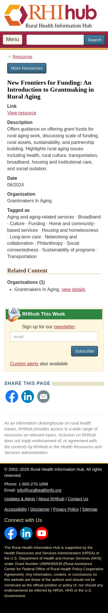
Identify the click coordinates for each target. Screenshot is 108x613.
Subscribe (84, 351)
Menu (12, 39)
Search (94, 39)
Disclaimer (40, 509)
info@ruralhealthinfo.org (39, 490)
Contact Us (78, 499)
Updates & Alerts (19, 499)
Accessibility (15, 509)
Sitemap (89, 509)
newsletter (64, 326)
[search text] (55, 40)
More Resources (27, 68)
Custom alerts (24, 363)
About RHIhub (51, 499)
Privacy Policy (66, 509)
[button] (11, 396)
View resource (21, 112)
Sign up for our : (49, 326)
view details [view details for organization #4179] (74, 289)
